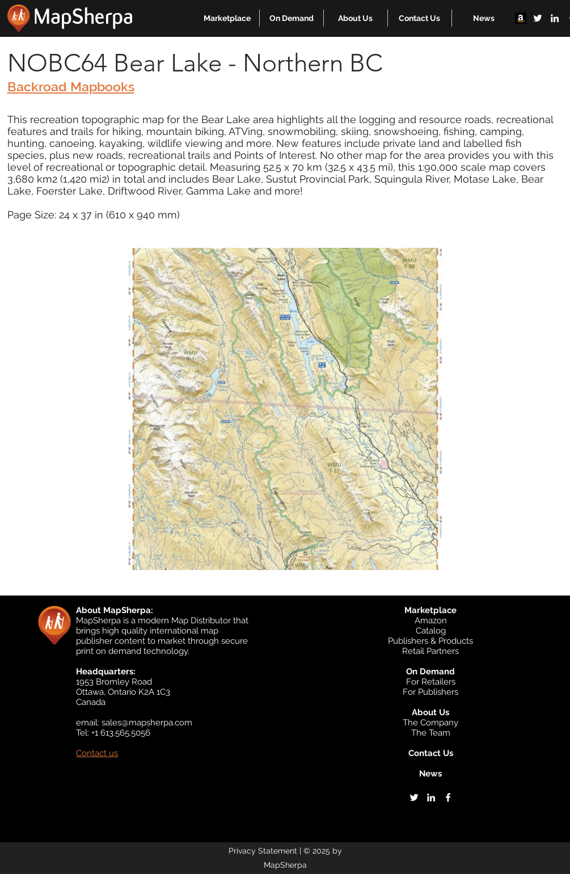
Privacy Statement (263, 850)
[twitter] (537, 18)
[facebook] (448, 797)
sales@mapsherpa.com (147, 722)
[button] (227, 18)
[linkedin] (554, 18)
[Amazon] (520, 18)
